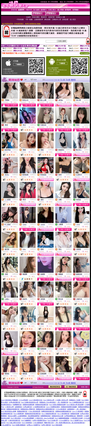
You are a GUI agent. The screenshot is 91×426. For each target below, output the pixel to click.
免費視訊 (15, 100)
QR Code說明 (85, 53)
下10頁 (68, 80)
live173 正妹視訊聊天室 (25, 387)
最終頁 (73, 80)
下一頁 (62, 80)
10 (58, 80)
